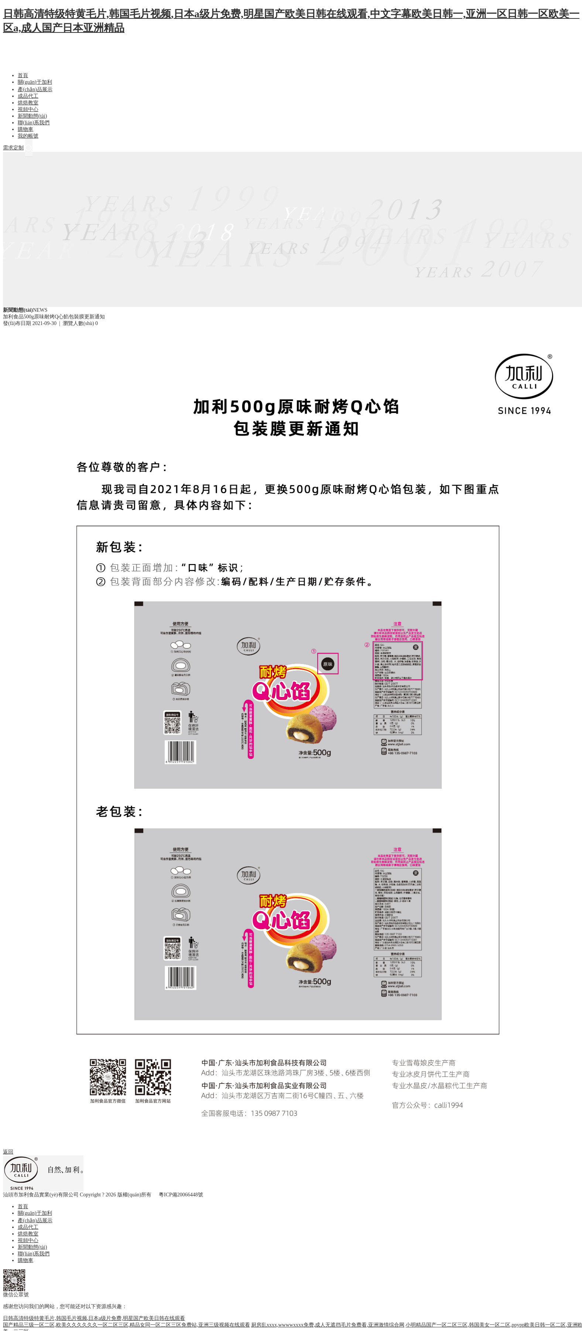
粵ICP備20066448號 (181, 1194)
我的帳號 (28, 136)
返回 (8, 1152)
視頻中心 (28, 109)
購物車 (25, 129)
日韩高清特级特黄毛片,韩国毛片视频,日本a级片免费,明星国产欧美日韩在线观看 (94, 1318)
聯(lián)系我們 (33, 122)
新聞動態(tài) (32, 116)
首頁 (23, 75)
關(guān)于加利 (35, 82)
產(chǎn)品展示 (35, 89)
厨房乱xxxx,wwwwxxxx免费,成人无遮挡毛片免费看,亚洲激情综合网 (327, 1325)
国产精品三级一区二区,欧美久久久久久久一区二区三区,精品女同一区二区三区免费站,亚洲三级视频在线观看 (126, 1325)
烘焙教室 (28, 103)
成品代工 (28, 96)
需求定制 (13, 148)
